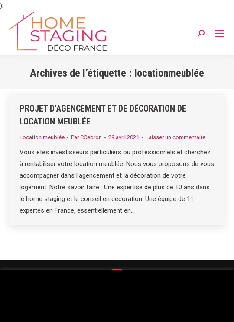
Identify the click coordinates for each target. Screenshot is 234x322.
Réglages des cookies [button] (117, 308)
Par (86, 137)
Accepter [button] (175, 308)
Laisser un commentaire (175, 137)
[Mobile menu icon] (219, 33)
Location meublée (42, 137)
